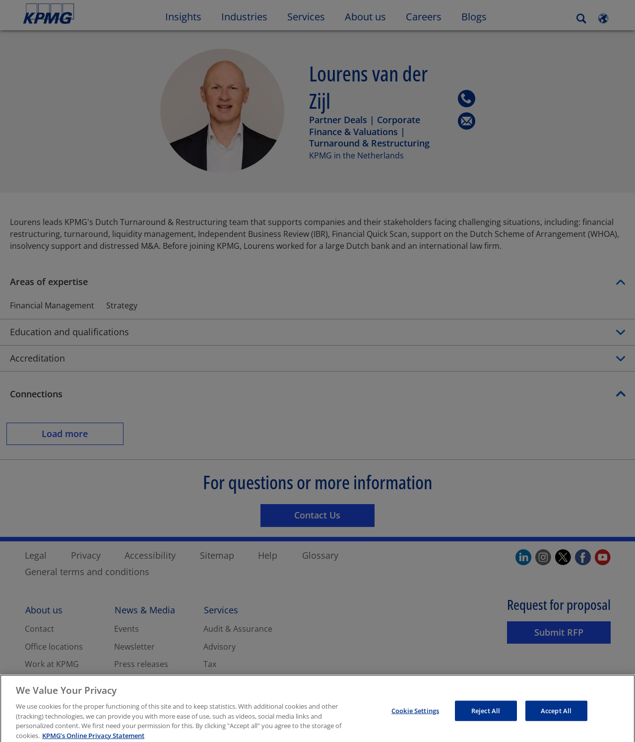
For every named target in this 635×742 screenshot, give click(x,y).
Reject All (485, 718)
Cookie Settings (415, 718)
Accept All (556, 718)
